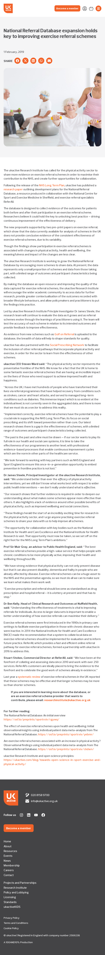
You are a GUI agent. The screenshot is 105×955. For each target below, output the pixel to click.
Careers (9, 870)
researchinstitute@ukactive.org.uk (67, 700)
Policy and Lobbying (16, 892)
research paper (13, 189)
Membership (12, 865)
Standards (10, 902)
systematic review (29, 676)
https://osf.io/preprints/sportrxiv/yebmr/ (66, 734)
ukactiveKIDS (12, 907)
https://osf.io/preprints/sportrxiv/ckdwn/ (66, 749)
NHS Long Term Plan (51, 185)
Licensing (10, 897)
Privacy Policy (11, 917)
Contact (9, 875)
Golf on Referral (64, 334)
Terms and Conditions (16, 923)
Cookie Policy (11, 928)
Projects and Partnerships (20, 882)
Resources (10, 851)
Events (8, 855)
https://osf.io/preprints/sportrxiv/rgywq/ (31, 719)
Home (7, 841)
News (7, 860)
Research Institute (15, 887)
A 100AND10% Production (18, 942)
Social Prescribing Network (67, 345)
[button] (17, 61)
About (7, 846)
